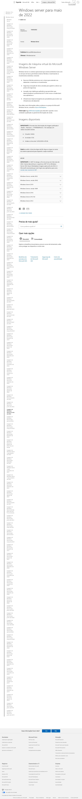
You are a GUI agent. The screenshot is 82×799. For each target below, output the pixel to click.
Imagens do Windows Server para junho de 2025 (10, 112)
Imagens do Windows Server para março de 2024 (11, 231)
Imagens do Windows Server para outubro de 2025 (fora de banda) (10, 69)
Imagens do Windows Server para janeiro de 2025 (10, 150)
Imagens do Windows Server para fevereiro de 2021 (10, 547)
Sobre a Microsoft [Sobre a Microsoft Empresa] (59, 768)
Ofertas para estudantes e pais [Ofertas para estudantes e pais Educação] (61, 755)
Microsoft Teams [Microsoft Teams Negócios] (5, 784)
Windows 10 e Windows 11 (9, 12)
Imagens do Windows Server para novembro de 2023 (10, 265)
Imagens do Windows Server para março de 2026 (11, 26)
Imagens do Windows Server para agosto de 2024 (10, 194)
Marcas (54, 797)
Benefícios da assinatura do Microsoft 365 (23, 259)
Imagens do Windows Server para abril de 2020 (10, 630)
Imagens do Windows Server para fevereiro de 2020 (10, 645)
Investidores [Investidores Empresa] (57, 776)
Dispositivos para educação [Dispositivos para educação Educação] (61, 742)
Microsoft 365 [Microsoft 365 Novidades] (5, 745)
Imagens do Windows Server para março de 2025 (11, 134)
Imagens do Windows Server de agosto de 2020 (10, 600)
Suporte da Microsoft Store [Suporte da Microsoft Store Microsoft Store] (34, 745)
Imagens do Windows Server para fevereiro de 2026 (10, 34)
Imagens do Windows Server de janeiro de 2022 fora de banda (10, 443)
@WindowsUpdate (34, 111)
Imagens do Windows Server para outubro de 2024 (10, 177)
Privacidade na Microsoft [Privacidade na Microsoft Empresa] (60, 774)
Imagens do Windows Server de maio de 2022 (10, 412)
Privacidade (31, 797)
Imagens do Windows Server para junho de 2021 (10, 518)
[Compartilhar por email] (27, 208)
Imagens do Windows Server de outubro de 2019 (10, 680)
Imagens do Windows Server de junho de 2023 (10, 307)
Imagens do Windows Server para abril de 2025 (10, 127)
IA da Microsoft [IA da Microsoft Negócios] (5, 766)
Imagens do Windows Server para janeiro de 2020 (10, 654)
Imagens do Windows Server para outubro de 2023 (10, 274)
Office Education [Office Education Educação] (58, 750)
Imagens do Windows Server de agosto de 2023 (10, 291)
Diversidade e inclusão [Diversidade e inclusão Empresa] (60, 779)
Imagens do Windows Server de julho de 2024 (10, 202)
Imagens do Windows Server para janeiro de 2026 (10, 43)
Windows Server (10, 17)
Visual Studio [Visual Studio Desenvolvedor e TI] (31, 784)
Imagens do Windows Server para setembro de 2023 (10, 283)
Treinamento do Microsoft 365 (34, 259)
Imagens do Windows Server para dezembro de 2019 (10, 662)
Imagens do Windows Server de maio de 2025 (10, 119)
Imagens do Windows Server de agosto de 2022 (10, 389)
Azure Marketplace (40, 107)
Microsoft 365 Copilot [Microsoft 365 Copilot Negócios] (6, 782)
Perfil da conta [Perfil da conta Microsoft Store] (32, 739)
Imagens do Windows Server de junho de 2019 (10, 713)
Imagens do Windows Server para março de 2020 (11, 637)
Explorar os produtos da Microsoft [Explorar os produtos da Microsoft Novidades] (9, 747)
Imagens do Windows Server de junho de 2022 (10, 404)
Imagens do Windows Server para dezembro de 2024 (10, 159)
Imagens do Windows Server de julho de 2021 (10, 502)
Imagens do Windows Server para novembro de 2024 (10, 168)
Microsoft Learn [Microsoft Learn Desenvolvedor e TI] (32, 768)
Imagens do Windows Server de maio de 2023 (10, 314)
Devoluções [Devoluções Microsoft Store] (31, 747)
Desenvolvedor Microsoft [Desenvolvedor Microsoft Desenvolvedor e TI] (34, 766)
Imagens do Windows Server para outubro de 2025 (10, 79)
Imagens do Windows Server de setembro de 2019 (10, 689)
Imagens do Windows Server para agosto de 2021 (10, 494)
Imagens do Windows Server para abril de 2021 (10, 532)
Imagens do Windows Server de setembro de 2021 (10, 485)
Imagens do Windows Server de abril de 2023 (10, 321)
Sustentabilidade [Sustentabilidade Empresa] (58, 784)
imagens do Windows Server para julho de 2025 (10, 105)
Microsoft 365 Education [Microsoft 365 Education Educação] (60, 747)
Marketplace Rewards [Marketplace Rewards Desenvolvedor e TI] (33, 782)
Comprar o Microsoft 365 (48, 2)
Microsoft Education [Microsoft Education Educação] (59, 739)
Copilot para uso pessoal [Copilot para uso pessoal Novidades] (7, 742)
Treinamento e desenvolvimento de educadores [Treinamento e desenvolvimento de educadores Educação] (65, 753)
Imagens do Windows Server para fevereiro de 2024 (10, 239)
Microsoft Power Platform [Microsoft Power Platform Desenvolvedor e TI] (34, 779)
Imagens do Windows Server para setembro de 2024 (10, 185)
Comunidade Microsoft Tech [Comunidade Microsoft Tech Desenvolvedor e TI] (34, 774)
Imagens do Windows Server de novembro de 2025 (10, 60)
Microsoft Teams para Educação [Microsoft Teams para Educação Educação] (61, 745)
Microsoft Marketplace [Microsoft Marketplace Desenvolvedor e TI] (33, 776)
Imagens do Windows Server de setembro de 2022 (10, 380)
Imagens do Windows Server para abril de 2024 (10, 224)
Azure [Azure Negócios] (3, 771)
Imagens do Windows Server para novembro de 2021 (11, 469)
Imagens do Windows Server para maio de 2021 (10, 525)
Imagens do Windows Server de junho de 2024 (10, 210)
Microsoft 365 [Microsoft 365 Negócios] (5, 776)
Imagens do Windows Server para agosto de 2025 (10, 97)
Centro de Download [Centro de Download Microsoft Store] (33, 742)
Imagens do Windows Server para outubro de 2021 (11, 477)
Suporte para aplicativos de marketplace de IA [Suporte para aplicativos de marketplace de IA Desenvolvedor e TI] (38, 771)
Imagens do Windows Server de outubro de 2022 (10, 371)
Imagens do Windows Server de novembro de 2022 (10, 363)
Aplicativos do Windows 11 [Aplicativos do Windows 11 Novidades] (7, 750)
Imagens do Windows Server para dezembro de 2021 (10, 460)
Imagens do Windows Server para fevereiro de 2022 (10, 434)
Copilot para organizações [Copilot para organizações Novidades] (7, 739)
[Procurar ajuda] (73, 2)
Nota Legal (48, 797)
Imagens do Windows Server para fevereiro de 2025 (10, 142)
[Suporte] (18, 2)
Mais (37, 2)
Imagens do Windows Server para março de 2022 (11, 426)
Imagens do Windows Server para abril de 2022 (10, 419)
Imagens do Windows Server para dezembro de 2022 (10, 354)
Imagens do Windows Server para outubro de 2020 (10, 582)
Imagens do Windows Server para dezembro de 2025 (10, 51)
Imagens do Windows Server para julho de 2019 (10, 705)
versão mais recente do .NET (28, 170)
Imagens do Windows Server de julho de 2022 (10, 397)
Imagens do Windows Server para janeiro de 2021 (10, 556)
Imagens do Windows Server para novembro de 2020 (10, 574)
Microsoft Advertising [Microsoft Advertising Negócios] (6, 779)
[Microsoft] (7, 2)
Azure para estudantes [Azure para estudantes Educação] (60, 758)
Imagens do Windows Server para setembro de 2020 (10, 591)
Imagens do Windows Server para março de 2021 (11, 540)
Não (56, 731)
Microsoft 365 (26, 2)
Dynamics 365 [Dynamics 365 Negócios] (5, 774)
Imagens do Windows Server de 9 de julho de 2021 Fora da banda (10, 510)
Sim (46, 731)
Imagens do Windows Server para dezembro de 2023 (10, 257)
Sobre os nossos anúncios (63, 797)
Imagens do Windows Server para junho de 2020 (10, 615)
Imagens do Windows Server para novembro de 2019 (10, 671)
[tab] (25, 239)
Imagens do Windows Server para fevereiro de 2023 (10, 336)
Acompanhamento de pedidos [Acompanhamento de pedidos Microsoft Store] (35, 750)
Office (32, 2)
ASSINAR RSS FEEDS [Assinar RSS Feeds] (26, 213)
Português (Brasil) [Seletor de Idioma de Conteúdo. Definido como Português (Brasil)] (8, 789)
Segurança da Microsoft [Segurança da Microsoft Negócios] (7, 768)
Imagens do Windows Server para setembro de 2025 (10, 88)
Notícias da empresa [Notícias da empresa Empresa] (59, 771)
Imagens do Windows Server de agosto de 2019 (10, 697)
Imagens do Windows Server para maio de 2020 (10, 623)
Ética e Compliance (40, 797)
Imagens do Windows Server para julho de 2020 (10, 608)
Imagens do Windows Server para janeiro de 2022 (11, 452)
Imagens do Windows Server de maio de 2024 (10, 217)
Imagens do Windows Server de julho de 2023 (10, 300)
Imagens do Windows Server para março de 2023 (11, 329)
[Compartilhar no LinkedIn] (23, 208)
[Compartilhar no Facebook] (20, 208)
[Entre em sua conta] (78, 2)
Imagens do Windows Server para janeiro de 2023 (10, 345)
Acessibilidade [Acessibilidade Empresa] (58, 782)
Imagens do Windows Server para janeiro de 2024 (10, 248)
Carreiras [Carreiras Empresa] (57, 766)
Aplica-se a (23, 19)
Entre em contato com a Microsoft (20, 797)
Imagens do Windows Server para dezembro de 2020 (10, 565)
